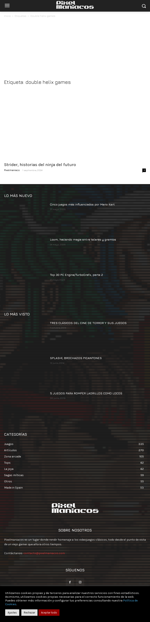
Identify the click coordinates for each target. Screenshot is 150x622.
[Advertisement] (75, 49)
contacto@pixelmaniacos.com (44, 553)
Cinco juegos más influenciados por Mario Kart (82, 204)
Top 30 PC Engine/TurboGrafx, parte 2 (76, 274)
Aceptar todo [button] (49, 612)
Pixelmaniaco (12, 170)
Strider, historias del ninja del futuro (40, 164)
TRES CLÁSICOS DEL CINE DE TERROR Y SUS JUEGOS (88, 323)
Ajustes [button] (12, 612)
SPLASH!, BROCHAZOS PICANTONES (76, 358)
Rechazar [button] (29, 612)
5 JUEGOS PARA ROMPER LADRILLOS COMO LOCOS (86, 393)
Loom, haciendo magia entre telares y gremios (83, 239)
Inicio (7, 15)
